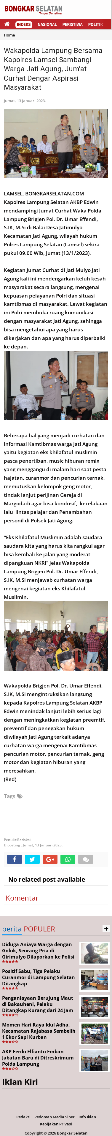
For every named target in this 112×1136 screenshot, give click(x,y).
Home (9, 35)
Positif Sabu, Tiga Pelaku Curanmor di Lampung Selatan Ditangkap (38, 977)
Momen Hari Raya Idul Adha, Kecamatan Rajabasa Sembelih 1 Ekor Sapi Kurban (39, 1031)
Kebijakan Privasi (56, 1124)
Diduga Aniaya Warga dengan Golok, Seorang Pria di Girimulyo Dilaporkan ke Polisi (38, 950)
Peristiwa (73, 24)
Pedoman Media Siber (54, 1117)
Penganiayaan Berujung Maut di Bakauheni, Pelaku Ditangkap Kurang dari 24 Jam (37, 1004)
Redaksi (23, 1117)
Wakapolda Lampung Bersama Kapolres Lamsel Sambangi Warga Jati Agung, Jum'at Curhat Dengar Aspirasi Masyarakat (53, 69)
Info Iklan (87, 1117)
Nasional (47, 24)
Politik (95, 24)
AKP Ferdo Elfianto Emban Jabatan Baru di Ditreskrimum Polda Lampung (38, 1057)
